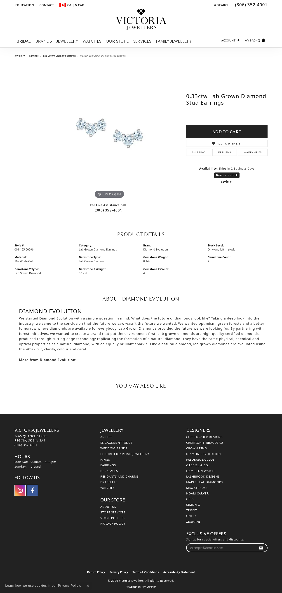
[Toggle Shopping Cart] (255, 39)
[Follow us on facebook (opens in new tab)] (32, 490)
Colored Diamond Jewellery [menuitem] (124, 454)
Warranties (253, 152)
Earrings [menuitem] (108, 465)
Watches (92, 41)
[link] (46, 5)
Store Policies (112, 518)
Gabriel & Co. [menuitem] (197, 465)
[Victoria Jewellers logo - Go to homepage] (141, 20)
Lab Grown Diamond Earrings (59, 55)
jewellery (19, 55)
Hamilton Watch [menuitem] (200, 471)
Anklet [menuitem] (106, 437)
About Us (108, 507)
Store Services (112, 512)
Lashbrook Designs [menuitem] (203, 476)
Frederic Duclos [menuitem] (200, 459)
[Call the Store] (25, 445)
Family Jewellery (174, 41)
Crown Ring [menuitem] (196, 448)
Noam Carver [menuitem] (197, 493)
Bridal (24, 41)
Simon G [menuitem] (193, 505)
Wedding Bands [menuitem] (113, 448)
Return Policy (96, 572)
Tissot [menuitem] (191, 510)
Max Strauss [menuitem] (196, 488)
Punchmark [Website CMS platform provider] (149, 586)
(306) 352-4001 (108, 209)
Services (142, 41)
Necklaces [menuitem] (109, 471)
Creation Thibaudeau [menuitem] (204, 443)
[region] (109, 132)
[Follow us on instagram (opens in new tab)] (20, 490)
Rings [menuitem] (105, 459)
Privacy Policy (112, 524)
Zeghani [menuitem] (193, 521)
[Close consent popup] (88, 585)
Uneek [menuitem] (191, 516)
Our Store (117, 41)
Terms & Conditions (146, 572)
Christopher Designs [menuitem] (204, 437)
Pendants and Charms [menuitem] (119, 476)
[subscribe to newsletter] (261, 548)
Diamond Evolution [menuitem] (203, 454)
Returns (224, 152)
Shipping (199, 152)
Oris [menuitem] (190, 499)
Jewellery (67, 41)
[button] (24, 5)
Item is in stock (227, 175)
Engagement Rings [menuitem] (116, 443)
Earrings (33, 55)
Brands (43, 41)
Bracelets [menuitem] (109, 482)
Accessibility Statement (179, 572)
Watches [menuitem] (107, 488)
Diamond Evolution (155, 249)
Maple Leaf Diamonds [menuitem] (204, 482)
